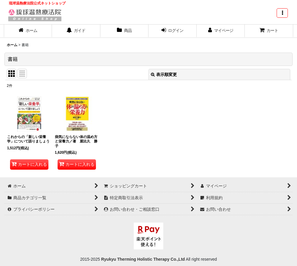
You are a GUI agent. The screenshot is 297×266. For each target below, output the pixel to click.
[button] (282, 13)
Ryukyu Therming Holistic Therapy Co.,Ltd (142, 259)
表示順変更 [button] (164, 74)
